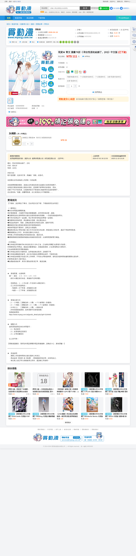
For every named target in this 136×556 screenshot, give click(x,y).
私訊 (32, 42)
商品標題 (44, 8)
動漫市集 (18, 18)
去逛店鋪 (23, 42)
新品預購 (30, 18)
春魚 (46, 12)
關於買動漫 (41, 429)
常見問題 (50, 429)
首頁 (8, 18)
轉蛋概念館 (90, 12)
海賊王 (63, 12)
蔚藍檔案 (74, 12)
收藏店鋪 (40, 42)
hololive (68, 12)
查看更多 (68, 422)
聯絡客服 (76, 429)
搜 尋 (85, 8)
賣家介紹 (13, 42)
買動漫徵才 (95, 429)
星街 (84, 12)
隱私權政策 (85, 429)
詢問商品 (86, 56)
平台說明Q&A (123, 18)
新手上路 (58, 429)
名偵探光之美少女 (54, 12)
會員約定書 (67, 429)
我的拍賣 (105, 1)
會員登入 (126, 8)
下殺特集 (41, 18)
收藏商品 (12, 112)
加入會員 (18, 1)
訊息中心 (113, 1)
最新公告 (120, 1)
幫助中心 (127, 1)
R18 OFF (94, 8)
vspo (80, 12)
